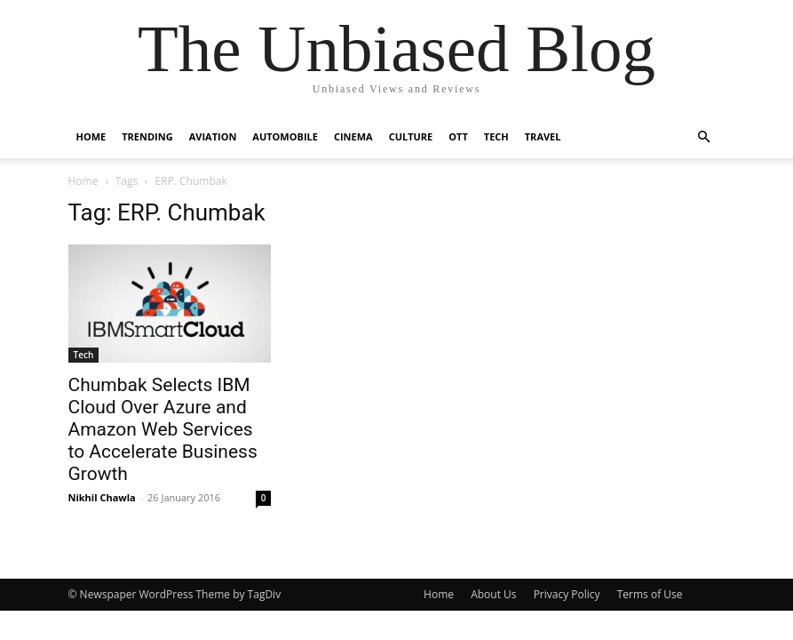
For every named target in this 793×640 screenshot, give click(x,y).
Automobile (285, 136)
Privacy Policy (567, 594)
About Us (493, 594)
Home (91, 136)
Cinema (353, 136)
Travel (543, 136)
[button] (704, 137)
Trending (147, 136)
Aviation (213, 136)
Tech (496, 136)
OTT (458, 136)
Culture (411, 136)
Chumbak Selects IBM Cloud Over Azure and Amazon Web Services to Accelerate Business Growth (163, 429)
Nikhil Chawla (102, 497)
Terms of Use (650, 594)
